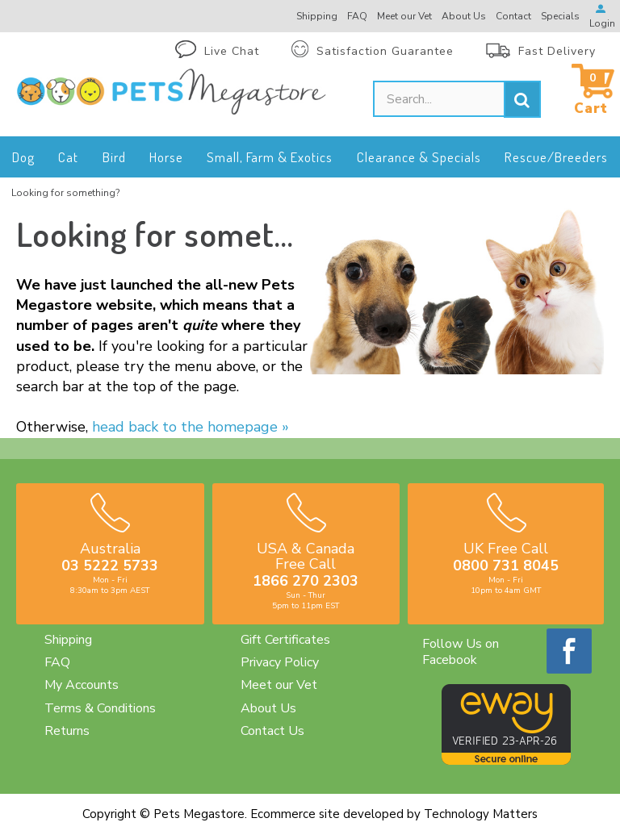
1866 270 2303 (305, 581)
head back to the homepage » (190, 426)
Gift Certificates (285, 640)
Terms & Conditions (100, 708)
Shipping (68, 640)
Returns (67, 731)
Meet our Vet (279, 685)
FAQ (57, 662)
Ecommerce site (295, 814)
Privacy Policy (280, 662)
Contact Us (272, 731)
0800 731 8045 (506, 565)
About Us (268, 708)
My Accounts (81, 685)
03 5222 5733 (109, 565)
